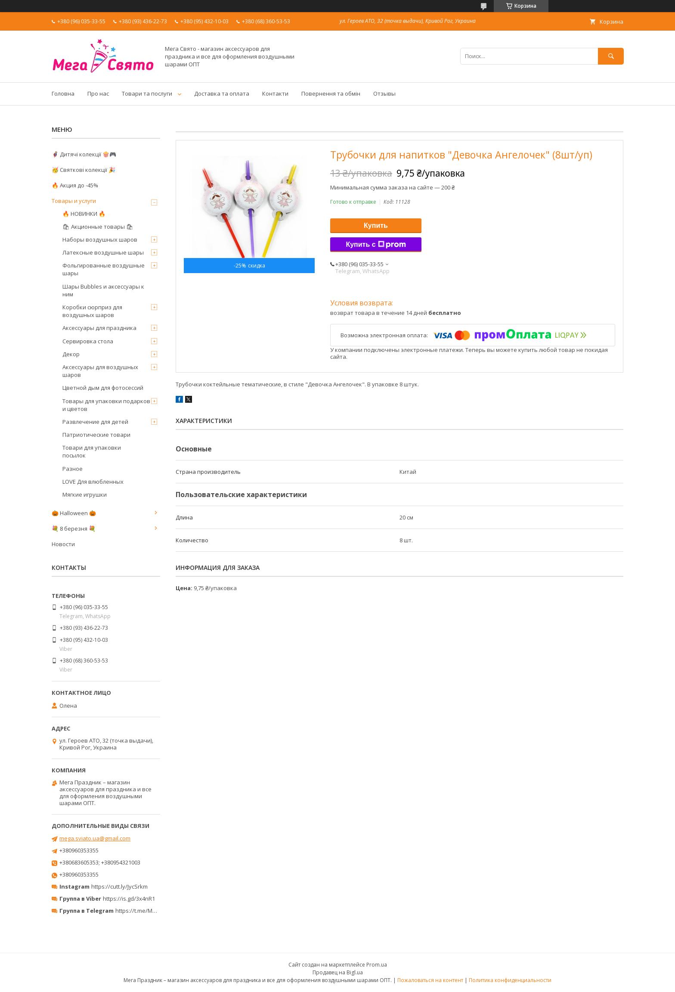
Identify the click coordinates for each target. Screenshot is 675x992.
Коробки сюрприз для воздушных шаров (92, 311)
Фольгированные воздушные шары (103, 269)
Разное (72, 469)
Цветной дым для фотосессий (102, 388)
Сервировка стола (87, 341)
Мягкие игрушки (84, 494)
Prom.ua (376, 964)
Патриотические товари (96, 434)
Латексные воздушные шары (103, 252)
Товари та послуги (147, 93)
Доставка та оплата (221, 93)
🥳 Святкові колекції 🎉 (83, 170)
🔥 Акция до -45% (75, 185)
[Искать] (611, 56)
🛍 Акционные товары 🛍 (97, 226)
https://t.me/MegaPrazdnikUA (154, 910)
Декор (71, 354)
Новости (63, 544)
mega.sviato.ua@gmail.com (94, 838)
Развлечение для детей (95, 422)
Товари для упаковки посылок (91, 451)
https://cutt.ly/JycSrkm (119, 886)
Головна (63, 93)
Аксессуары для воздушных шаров (100, 371)
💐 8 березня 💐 (74, 528)
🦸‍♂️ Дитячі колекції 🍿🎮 (84, 154)
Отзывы (384, 93)
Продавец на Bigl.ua (338, 972)
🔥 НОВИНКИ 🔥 (83, 214)
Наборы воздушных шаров (99, 239)
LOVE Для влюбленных (93, 481)
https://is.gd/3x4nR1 (129, 898)
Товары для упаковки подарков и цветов (106, 405)
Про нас (98, 93)
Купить (376, 225)
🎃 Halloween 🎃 (74, 513)
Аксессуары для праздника (99, 328)
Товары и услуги (74, 201)
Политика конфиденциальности (510, 980)
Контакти (275, 93)
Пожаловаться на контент (430, 980)
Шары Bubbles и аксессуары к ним (103, 290)
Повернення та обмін (330, 93)
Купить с (376, 245)
